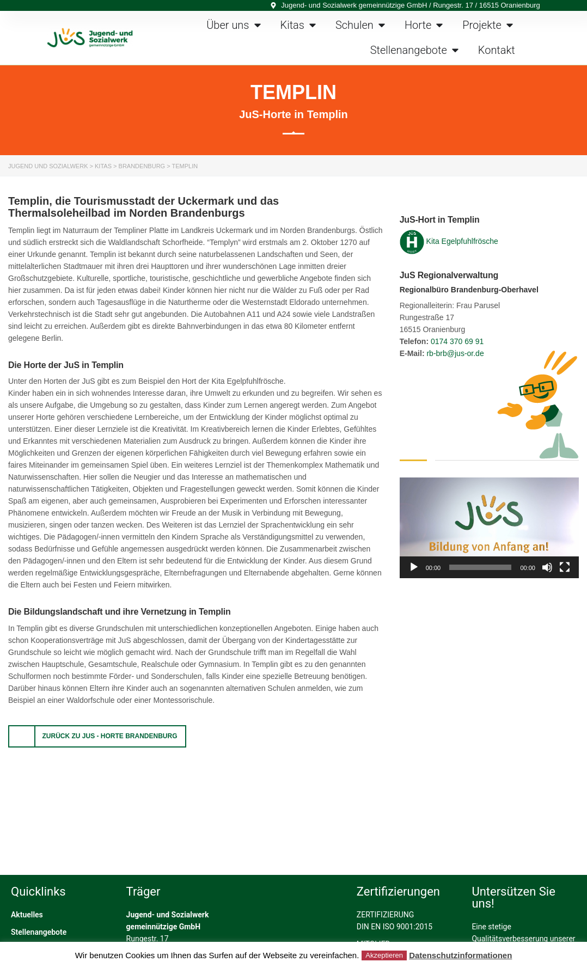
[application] (489, 527)
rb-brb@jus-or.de (455, 353)
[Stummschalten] (547, 567)
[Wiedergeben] (413, 567)
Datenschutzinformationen (460, 955)
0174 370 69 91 (457, 341)
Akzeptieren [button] (384, 955)
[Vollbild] (564, 567)
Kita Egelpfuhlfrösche (462, 241)
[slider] (480, 567)
